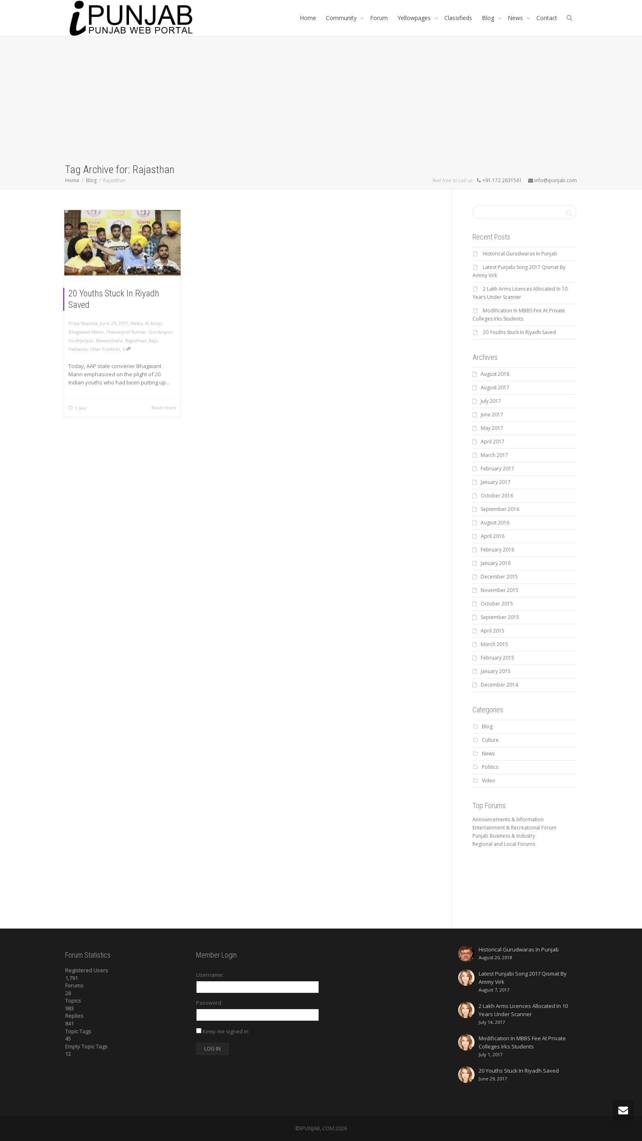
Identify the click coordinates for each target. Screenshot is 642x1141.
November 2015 (499, 590)
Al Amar (153, 323)
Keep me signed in (226, 1031)
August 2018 (495, 374)
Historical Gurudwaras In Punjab (520, 253)
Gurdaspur (160, 332)
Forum (379, 18)
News (516, 18)
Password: (209, 1002)
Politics (490, 767)
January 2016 (496, 563)
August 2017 (495, 387)
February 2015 (497, 657)
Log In (212, 1048)
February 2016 (497, 549)
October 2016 (497, 495)
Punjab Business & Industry (503, 835)
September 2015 (500, 617)
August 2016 (495, 522)
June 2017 (492, 414)
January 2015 (496, 671)
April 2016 (492, 536)
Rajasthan (135, 340)
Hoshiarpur (80, 340)
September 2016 (500, 509)
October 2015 (497, 603)
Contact (546, 18)
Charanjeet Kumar (126, 332)
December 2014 (499, 684)
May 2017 (492, 428)
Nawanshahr (109, 340)
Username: (210, 974)
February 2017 (497, 468)
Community (342, 18)
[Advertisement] (321, 101)
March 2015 (494, 644)
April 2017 (492, 441)
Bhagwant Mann (86, 332)
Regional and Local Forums (503, 843)
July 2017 (491, 401)
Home (308, 18)
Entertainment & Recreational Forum (514, 827)
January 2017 (496, 482)
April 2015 (492, 630)
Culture (490, 740)
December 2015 (499, 576)
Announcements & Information (508, 819)
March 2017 (494, 455)
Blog (489, 18)
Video (488, 780)
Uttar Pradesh (105, 349)
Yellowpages (415, 18)
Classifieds (458, 18)
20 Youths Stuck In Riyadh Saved (519, 332)
